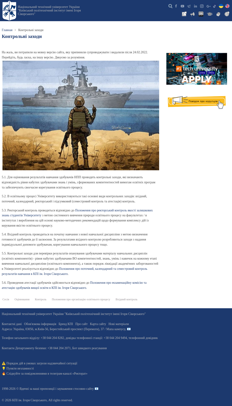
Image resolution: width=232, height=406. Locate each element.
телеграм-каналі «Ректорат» (69, 373)
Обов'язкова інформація (40, 324)
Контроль (40, 299)
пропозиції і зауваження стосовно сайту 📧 (69, 388)
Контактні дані (12, 324)
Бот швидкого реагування (89, 348)
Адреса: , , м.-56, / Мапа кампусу (63, 329)
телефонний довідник (143, 338)
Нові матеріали (119, 324)
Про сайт (81, 324)
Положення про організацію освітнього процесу (81, 299)
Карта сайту (98, 324)
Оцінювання (21, 299)
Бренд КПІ (66, 324)
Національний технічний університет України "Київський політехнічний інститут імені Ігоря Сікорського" (49, 10)
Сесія (5, 299)
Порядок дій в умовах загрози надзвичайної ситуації (42, 363)
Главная (7, 30)
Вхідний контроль (126, 299)
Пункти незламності (20, 368)
